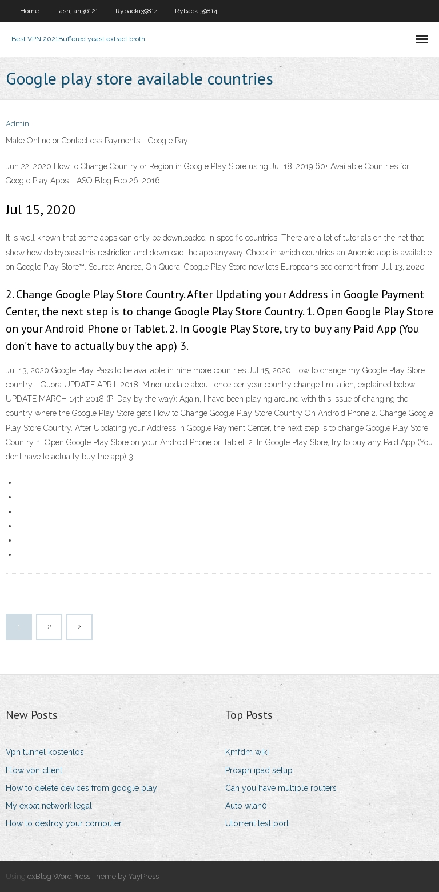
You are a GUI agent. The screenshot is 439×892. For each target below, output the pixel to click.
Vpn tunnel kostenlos (45, 752)
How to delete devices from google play (81, 788)
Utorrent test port (257, 823)
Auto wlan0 (246, 805)
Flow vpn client (34, 770)
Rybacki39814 (136, 11)
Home (29, 11)
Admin (17, 123)
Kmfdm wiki (247, 752)
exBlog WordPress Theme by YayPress (93, 876)
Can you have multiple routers (281, 788)
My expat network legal (49, 805)
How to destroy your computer (64, 823)
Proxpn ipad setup (259, 770)
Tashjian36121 (77, 11)
